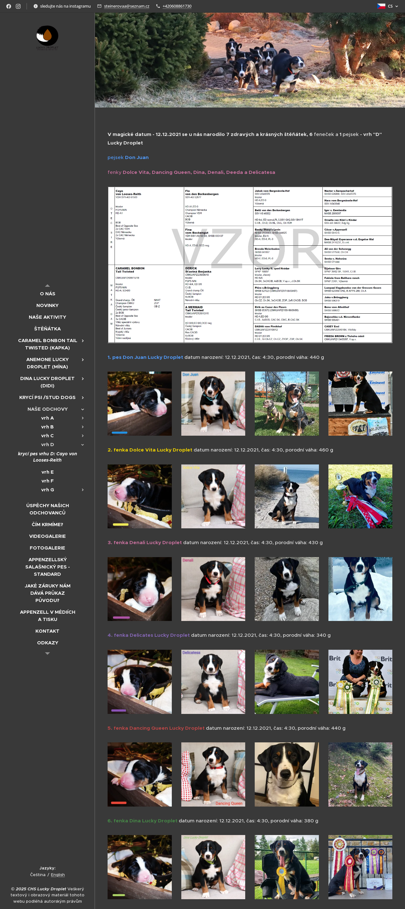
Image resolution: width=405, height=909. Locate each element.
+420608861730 (177, 6)
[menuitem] (47, 293)
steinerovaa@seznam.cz (126, 6)
